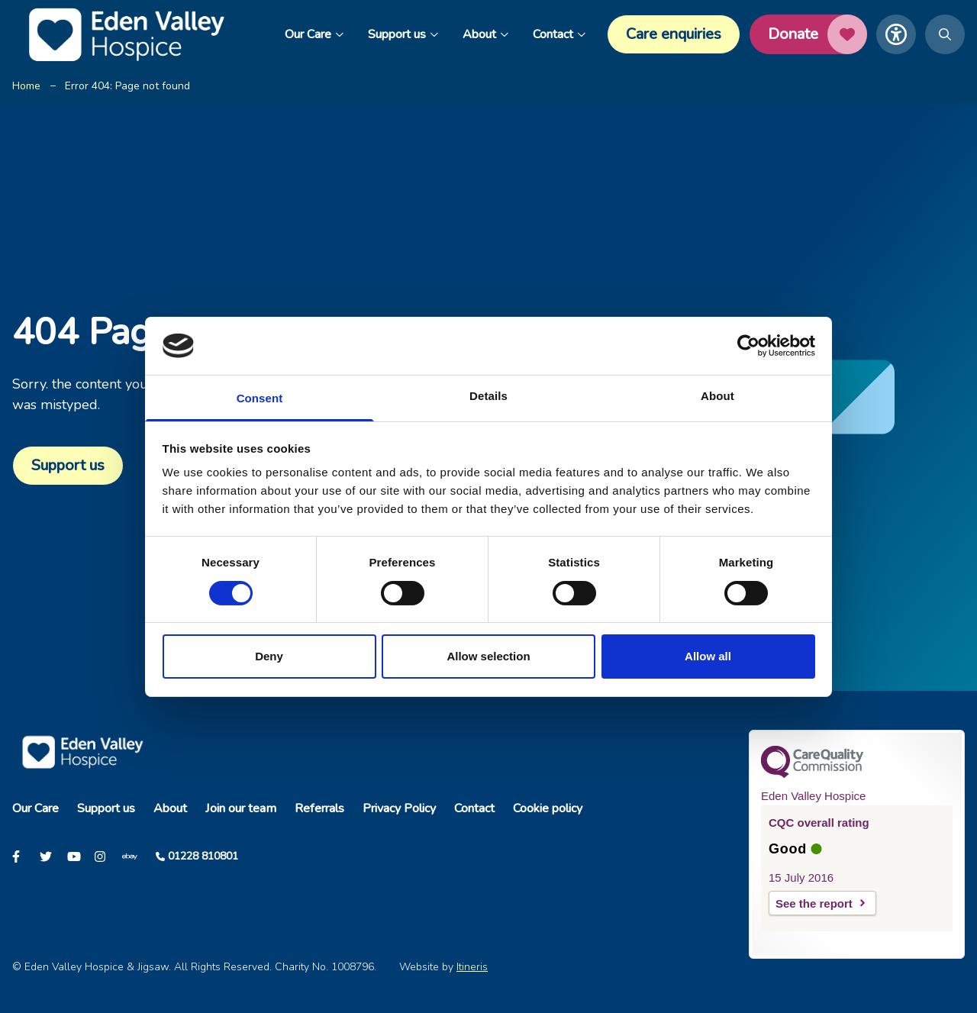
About (485, 34)
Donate (817, 34)
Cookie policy (547, 808)
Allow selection (488, 656)
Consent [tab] (260, 398)
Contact (559, 34)
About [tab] (717, 395)
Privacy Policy (399, 808)
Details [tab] (488, 395)
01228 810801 (203, 856)
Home (26, 86)
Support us (403, 34)
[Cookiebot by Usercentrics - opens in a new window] (748, 345)
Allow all (708, 656)
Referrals (319, 808)
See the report (814, 903)
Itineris (472, 967)
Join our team (240, 808)
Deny (269, 656)
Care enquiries (673, 34)
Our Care (314, 34)
